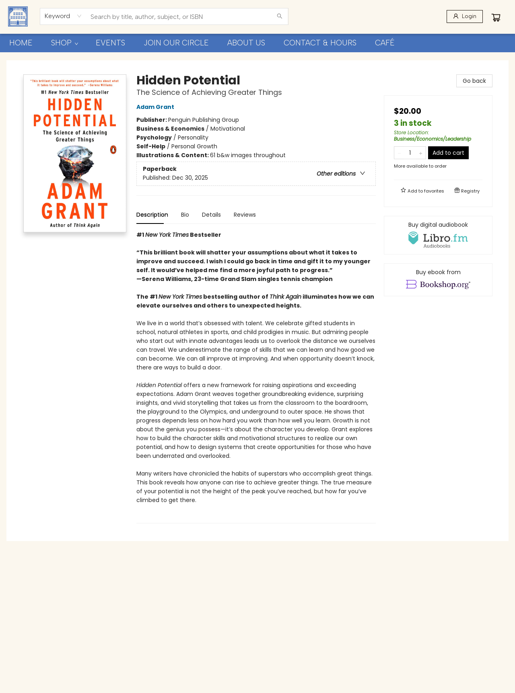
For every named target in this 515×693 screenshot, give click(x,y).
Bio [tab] (185, 215)
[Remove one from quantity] (399, 152)
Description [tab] (152, 215)
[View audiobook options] (438, 235)
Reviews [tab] (245, 215)
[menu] (257, 43)
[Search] (280, 16)
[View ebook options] (438, 280)
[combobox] (63, 16)
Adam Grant (156, 107)
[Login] (465, 16)
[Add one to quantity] (421, 152)
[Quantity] (410, 152)
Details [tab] (211, 215)
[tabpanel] (256, 376)
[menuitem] (21, 43)
